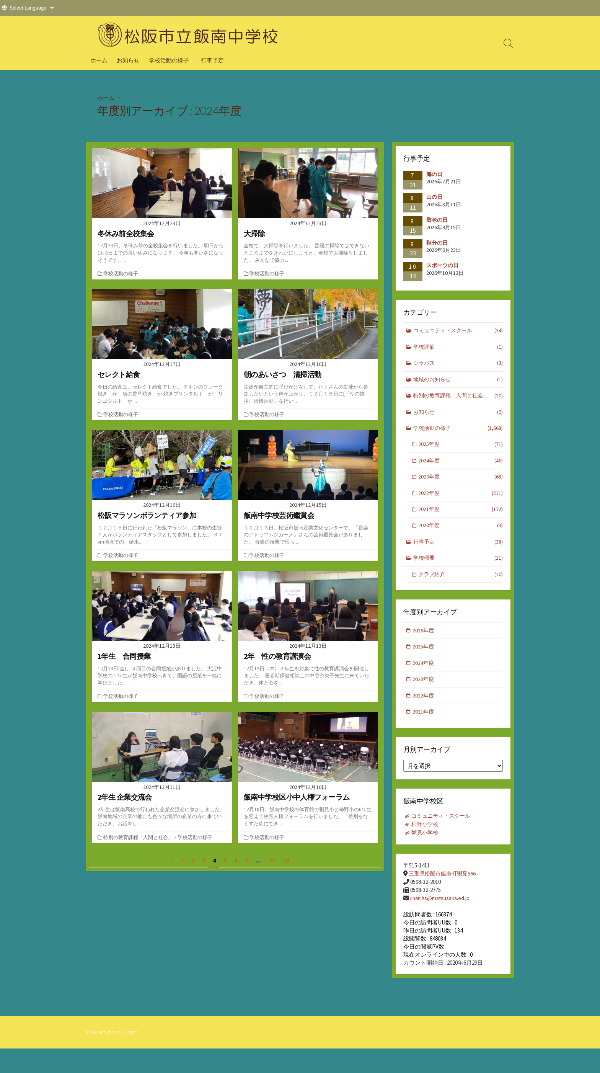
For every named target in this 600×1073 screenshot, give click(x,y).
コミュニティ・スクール (458, 331)
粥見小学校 (425, 841)
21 (272, 860)
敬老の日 (437, 219)
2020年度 (461, 531)
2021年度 (461, 514)
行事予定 (212, 60)
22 (286, 860)
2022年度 (461, 497)
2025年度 (461, 447)
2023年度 (461, 481)
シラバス (458, 364)
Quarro (128, 1032)
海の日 (434, 174)
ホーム (99, 60)
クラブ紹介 (461, 581)
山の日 (434, 196)
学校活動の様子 (169, 60)
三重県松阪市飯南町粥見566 (444, 881)
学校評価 (458, 347)
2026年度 (424, 637)
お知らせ (128, 60)
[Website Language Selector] (31, 8)
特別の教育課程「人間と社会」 (139, 837)
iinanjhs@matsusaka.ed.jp (440, 906)
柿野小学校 (425, 833)
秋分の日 (437, 242)
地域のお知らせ (458, 381)
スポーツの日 (442, 265)
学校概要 (458, 564)
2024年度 (461, 464)
